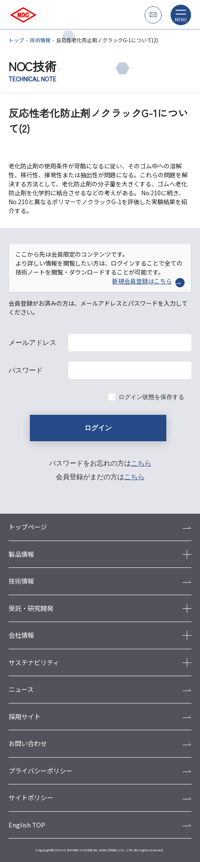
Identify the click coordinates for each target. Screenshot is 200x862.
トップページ (28, 526)
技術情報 (40, 39)
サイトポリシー (31, 797)
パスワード (26, 370)
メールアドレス (32, 342)
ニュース (21, 689)
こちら (141, 463)
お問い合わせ (28, 743)
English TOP (27, 824)
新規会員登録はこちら (148, 281)
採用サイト (25, 716)
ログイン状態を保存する (151, 396)
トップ (16, 39)
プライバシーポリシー (40, 770)
